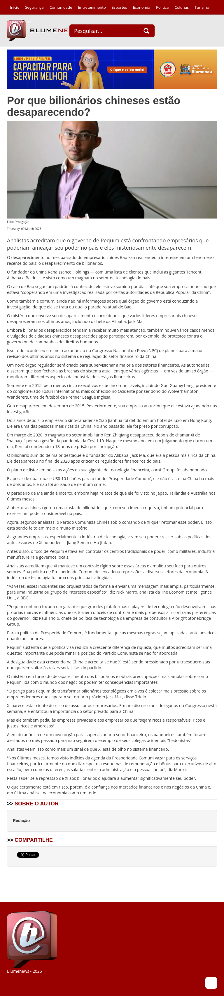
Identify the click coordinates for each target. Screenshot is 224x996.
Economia (141, 7)
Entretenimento (92, 7)
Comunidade (61, 7)
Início (14, 7)
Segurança (34, 7)
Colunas (182, 7)
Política (162, 7)
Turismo (202, 7)
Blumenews (43, 30)
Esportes (119, 7)
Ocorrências (20, 21)
